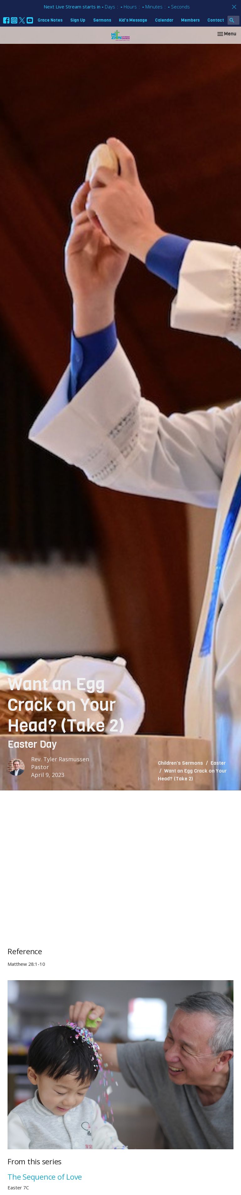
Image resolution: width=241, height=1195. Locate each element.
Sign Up (77, 20)
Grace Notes (50, 20)
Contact (215, 20)
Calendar (164, 20)
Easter (218, 763)
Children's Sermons (180, 763)
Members (190, 20)
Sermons (102, 20)
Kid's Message (133, 20)
